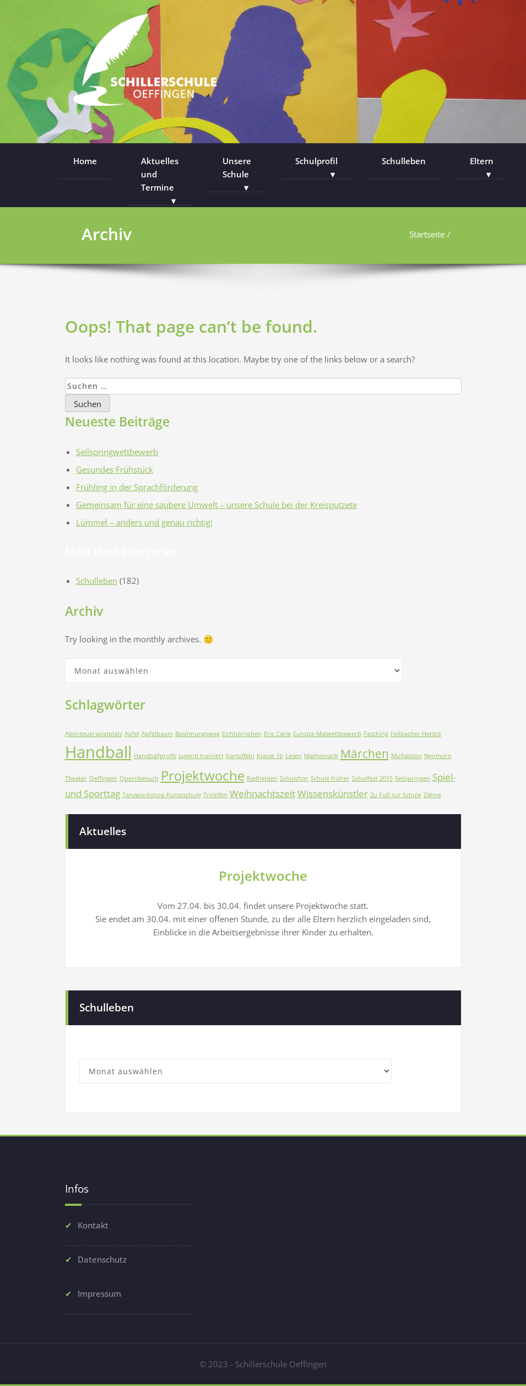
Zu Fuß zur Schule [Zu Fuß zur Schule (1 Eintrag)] (395, 795)
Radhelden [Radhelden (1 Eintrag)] (262, 778)
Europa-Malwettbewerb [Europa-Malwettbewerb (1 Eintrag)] (327, 734)
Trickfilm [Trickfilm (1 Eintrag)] (215, 795)
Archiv (107, 234)
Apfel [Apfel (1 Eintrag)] (131, 734)
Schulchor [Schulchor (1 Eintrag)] (294, 778)
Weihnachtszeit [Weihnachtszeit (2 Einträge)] (262, 793)
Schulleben (404, 160)
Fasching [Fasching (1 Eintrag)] (376, 734)
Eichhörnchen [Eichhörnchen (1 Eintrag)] (242, 734)
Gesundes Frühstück (114, 469)
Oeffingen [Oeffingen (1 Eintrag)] (103, 778)
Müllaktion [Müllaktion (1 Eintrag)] (406, 756)
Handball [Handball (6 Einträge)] (98, 752)
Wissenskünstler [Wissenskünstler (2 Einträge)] (332, 793)
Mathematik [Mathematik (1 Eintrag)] (321, 756)
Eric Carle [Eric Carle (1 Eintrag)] (277, 734)
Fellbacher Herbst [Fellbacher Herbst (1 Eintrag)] (416, 734)
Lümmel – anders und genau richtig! (144, 522)
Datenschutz (102, 1257)
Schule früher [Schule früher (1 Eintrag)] (330, 778)
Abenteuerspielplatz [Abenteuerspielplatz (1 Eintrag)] (93, 734)
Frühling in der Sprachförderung (137, 486)
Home (85, 160)
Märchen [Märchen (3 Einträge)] (364, 753)
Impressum (99, 1291)
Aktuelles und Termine (159, 174)
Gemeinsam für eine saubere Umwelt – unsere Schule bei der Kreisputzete (216, 504)
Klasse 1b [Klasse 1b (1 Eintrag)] (270, 756)
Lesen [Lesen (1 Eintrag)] (293, 756)
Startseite (426, 234)
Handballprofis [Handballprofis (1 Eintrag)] (155, 756)
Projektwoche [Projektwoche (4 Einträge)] (203, 775)
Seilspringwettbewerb (117, 451)
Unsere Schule (237, 167)
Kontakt (93, 1223)
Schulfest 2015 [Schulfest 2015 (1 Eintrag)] (372, 778)
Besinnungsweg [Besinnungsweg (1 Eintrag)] (197, 734)
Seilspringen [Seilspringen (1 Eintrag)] (412, 778)
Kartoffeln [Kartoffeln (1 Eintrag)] (240, 756)
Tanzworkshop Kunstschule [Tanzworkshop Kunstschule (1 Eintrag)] (161, 795)
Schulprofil (316, 160)
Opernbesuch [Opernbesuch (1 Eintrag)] (139, 778)
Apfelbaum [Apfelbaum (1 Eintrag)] (157, 734)
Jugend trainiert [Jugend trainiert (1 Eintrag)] (201, 756)
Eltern (482, 160)
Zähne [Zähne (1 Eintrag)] (432, 795)
